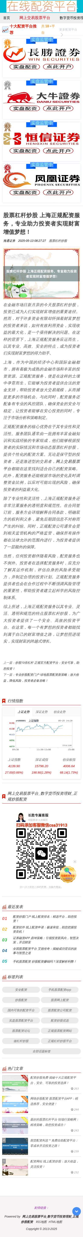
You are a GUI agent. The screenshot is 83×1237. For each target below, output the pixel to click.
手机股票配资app (59, 990)
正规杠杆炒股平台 (60, 1041)
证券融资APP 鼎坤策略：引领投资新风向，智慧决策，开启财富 (46, 940)
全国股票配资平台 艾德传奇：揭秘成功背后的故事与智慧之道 (45, 951)
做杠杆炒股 (20, 1041)
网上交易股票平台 (34, 17)
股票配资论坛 (21, 1031)
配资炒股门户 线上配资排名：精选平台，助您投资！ (45, 918)
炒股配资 (21, 1000)
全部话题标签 (41, 1051)
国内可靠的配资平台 (20, 1010)
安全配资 (21, 990)
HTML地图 (55, 1222)
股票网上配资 (60, 1000)
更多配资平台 (68, 30)
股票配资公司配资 (60, 1010)
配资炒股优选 (60, 1020)
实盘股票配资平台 (21, 1020)
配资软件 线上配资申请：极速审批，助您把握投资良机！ (45, 929)
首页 (6, 17)
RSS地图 (41, 1222)
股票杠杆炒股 (58, 241)
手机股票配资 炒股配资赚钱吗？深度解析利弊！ (45, 961)
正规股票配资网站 (60, 1031)
